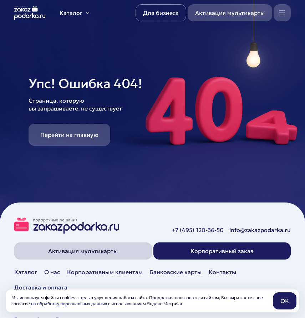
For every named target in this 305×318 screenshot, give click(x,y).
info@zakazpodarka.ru (260, 230)
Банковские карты (176, 272)
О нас (52, 272)
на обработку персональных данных (69, 303)
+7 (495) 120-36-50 (198, 230)
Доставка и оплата (40, 287)
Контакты (222, 272)
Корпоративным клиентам (105, 272)
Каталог (25, 272)
